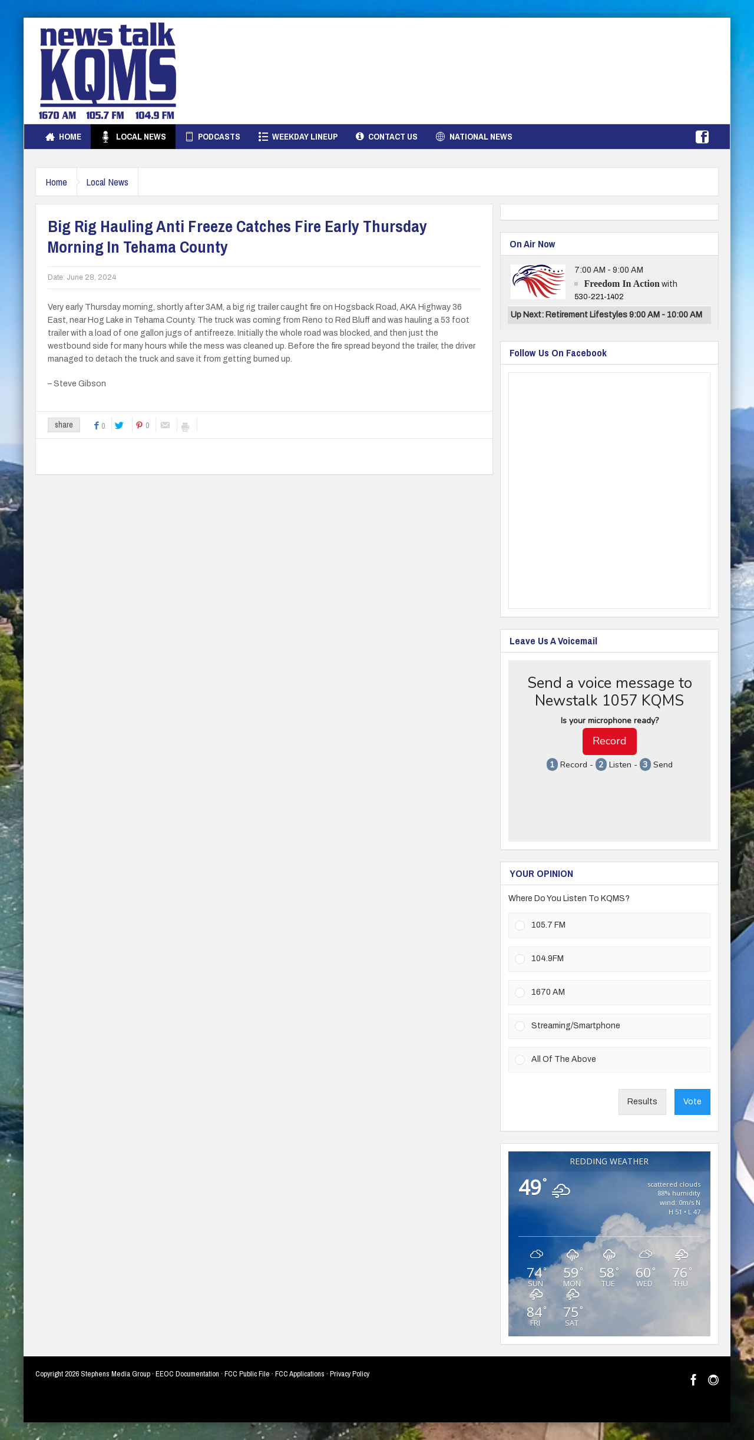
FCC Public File (247, 1374)
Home (63, 136)
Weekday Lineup (298, 136)
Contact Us (387, 136)
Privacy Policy (349, 1374)
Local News (133, 136)
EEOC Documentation (187, 1374)
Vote (692, 1101)
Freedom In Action (622, 284)
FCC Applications (300, 1374)
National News (474, 136)
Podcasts (212, 136)
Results (642, 1101)
